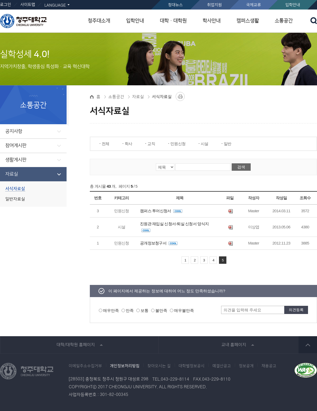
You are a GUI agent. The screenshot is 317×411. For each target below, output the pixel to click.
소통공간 (284, 21)
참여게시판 (15, 145)
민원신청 (177, 143)
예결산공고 (221, 366)
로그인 (5, 4)
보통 (144, 310)
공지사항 (13, 131)
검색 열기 (313, 20)
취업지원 (214, 5)
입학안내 (292, 5)
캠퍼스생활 (247, 21)
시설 (204, 143)
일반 (227, 143)
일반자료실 (15, 199)
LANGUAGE (55, 5)
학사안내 (212, 21)
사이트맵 (27, 4)
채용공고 (269, 366)
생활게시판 (15, 160)
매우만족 (111, 310)
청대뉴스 (175, 5)
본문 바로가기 (158, 0)
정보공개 (246, 366)
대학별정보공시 (191, 366)
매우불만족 (184, 310)
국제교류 (253, 5)
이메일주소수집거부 (85, 366)
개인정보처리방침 (124, 366)
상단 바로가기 (308, 344)
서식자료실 (15, 189)
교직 (151, 143)
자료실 (11, 174)
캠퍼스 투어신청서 (161, 211)
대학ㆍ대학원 (173, 21)
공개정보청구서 (159, 243)
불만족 (161, 310)
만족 (130, 310)
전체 (105, 143)
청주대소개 (99, 21)
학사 (128, 143)
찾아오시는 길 (159, 366)
